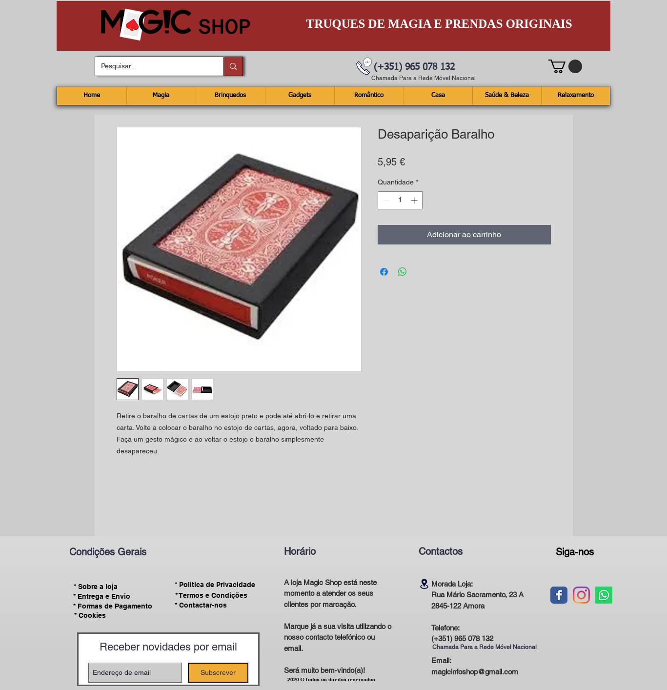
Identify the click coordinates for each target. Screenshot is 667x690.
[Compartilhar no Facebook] (384, 272)
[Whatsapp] (603, 595)
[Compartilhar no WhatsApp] (402, 272)
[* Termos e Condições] (211, 595)
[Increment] (415, 200)
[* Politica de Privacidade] (215, 585)
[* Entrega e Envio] (102, 596)
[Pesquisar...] (152, 66)
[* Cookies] (90, 616)
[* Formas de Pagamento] (113, 606)
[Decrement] (385, 200)
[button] (565, 66)
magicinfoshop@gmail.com (474, 672)
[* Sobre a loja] (96, 586)
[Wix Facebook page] (558, 595)
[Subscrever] (218, 673)
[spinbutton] (400, 200)
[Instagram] (581, 595)
